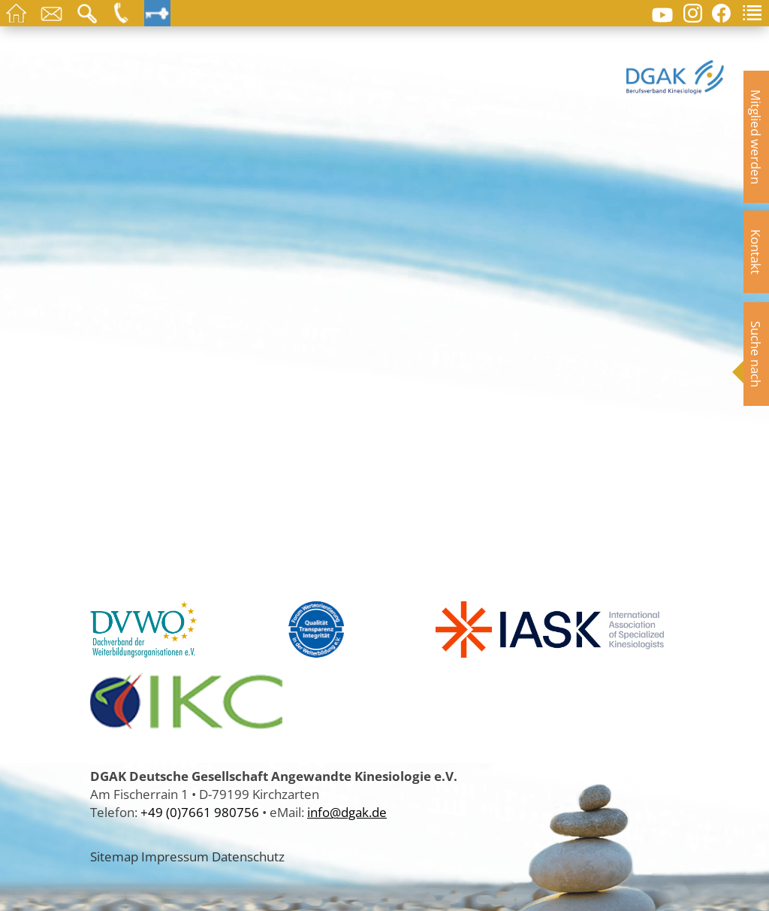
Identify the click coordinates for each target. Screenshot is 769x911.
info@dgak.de (347, 812)
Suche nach (756, 354)
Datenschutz (248, 856)
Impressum (175, 856)
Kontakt (756, 251)
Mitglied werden (756, 136)
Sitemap (114, 856)
